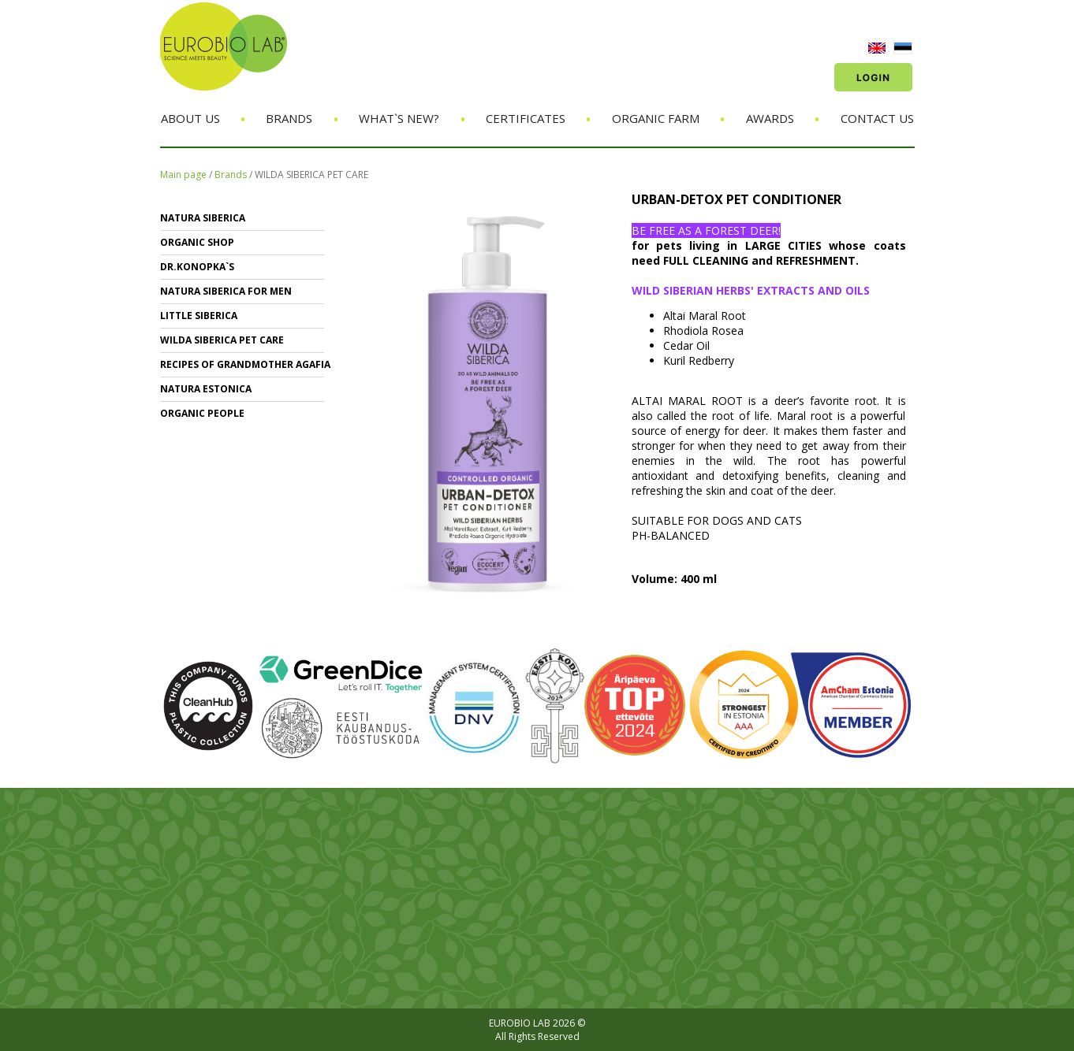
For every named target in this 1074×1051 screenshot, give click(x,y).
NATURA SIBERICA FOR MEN (226, 291)
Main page (183, 174)
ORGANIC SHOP (197, 242)
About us (190, 118)
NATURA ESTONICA (206, 389)
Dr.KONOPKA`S (197, 266)
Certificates (525, 118)
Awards (770, 118)
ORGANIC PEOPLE (202, 413)
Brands (289, 118)
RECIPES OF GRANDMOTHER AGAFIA (245, 364)
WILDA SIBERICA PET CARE (311, 174)
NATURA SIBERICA (202, 218)
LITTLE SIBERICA (198, 315)
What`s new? (399, 118)
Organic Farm (655, 118)
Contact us (877, 118)
